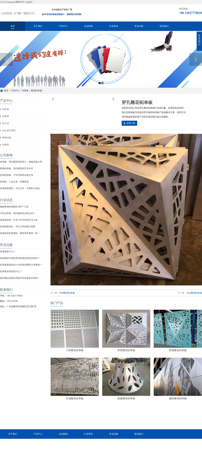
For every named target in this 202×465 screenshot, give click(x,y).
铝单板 (5, 109)
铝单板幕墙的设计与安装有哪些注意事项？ (21, 265)
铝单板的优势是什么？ (11, 271)
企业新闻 (88, 26)
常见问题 (138, 26)
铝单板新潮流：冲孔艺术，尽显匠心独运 (20, 188)
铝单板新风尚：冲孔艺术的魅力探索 (17, 226)
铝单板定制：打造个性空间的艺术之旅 (19, 220)
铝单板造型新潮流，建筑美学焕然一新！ (20, 233)
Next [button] (195, 63)
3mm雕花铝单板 (194, 293)
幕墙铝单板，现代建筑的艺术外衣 (16, 168)
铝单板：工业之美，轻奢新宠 (14, 182)
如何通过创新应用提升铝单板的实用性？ (20, 278)
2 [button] (102, 87)
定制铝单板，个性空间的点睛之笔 (16, 175)
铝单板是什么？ (7, 251)
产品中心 (63, 26)
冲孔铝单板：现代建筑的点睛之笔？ (17, 213)
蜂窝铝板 (6, 137)
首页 (12, 26)
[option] (101, 63)
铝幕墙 (5, 116)
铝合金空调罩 (9, 130)
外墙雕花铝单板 (67, 293)
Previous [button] (6, 63)
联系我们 (164, 26)
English (29, 2)
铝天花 (5, 123)
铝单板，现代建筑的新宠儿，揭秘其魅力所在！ (23, 162)
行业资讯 (113, 26)
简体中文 (19, 2)
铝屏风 (5, 145)
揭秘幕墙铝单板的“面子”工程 (14, 206)
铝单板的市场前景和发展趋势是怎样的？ (20, 258)
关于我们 (37, 26)
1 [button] (99, 87)
